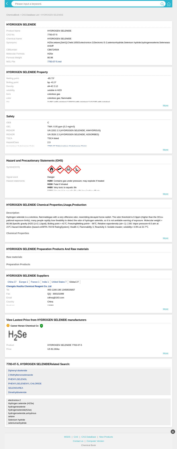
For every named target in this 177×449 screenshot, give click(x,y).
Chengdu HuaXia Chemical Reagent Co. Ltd (28, 286)
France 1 (35, 282)
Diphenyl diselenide (17, 370)
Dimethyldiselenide (17, 392)
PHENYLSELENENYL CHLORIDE (25, 383)
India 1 (45, 282)
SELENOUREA (15, 388)
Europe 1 (23, 282)
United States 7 (59, 282)
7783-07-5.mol (54, 61)
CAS (76, 437)
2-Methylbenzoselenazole (20, 375)
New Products (106, 437)
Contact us (78, 441)
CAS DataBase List (30, 15)
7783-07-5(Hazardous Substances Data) (66, 146)
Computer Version (95, 441)
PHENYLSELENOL (17, 379)
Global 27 (74, 282)
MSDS (67, 437)
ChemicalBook (12, 15)
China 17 (12, 282)
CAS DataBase (88, 437)
